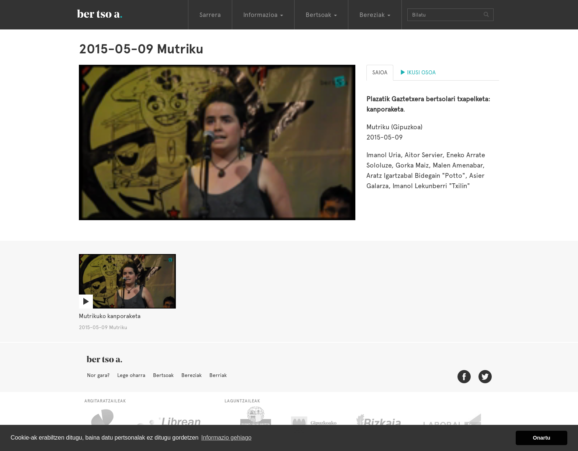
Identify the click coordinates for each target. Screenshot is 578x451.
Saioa (379, 72)
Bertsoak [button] (321, 14)
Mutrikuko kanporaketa (109, 316)
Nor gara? (98, 375)
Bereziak (191, 375)
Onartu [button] (541, 438)
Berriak (218, 375)
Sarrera (210, 14)
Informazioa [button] (263, 14)
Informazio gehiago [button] (226, 437)
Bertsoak (163, 375)
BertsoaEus (110, 13)
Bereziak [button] (374, 14)
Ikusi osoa (418, 72)
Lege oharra (131, 375)
